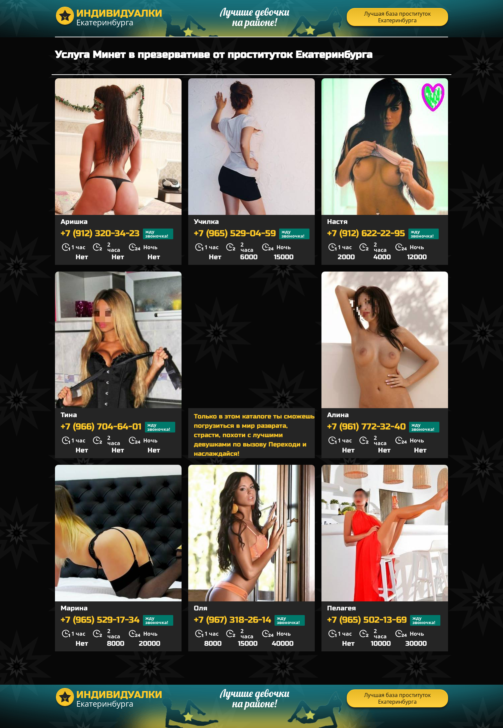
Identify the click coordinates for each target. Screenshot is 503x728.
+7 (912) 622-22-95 (383, 234)
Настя (337, 222)
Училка (206, 222)
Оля (200, 608)
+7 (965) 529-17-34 (117, 620)
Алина (338, 415)
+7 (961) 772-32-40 (383, 427)
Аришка (74, 222)
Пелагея (341, 608)
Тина (69, 415)
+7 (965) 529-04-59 (251, 234)
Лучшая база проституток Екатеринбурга (397, 17)
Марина (74, 608)
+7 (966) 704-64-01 (118, 427)
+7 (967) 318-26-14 (249, 620)
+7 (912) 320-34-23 (117, 234)
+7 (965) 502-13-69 (383, 620)
